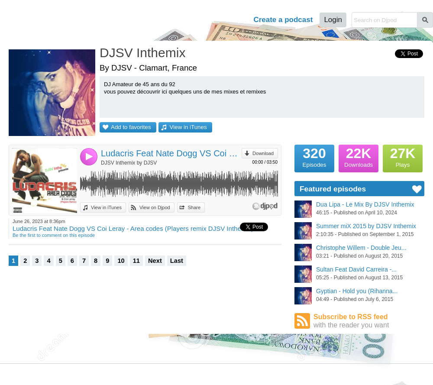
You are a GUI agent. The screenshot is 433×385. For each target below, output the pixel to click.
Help (234, 20)
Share (194, 207)
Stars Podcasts (68, 353)
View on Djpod (154, 207)
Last (176, 260)
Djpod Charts (14, 345)
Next (155, 260)
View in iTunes (188, 127)
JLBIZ (25, 372)
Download (263, 153)
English (424, 372)
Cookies (110, 372)
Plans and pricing (147, 372)
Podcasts (171, 20)
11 (136, 260)
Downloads (358, 156)
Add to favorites (131, 127)
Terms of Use (54, 372)
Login (333, 20)
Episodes (314, 156)
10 (120, 260)
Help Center (222, 372)
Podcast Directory (71, 345)
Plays (403, 156)
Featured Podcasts (20, 353)
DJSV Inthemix (142, 52)
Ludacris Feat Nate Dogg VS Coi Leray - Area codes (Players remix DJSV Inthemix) (171, 153)
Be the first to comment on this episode (54, 235)
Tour (207, 20)
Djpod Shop (116, 345)
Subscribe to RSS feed (368, 321)
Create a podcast (283, 20)
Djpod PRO (187, 372)
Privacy (85, 372)
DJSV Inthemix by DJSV (129, 163)
